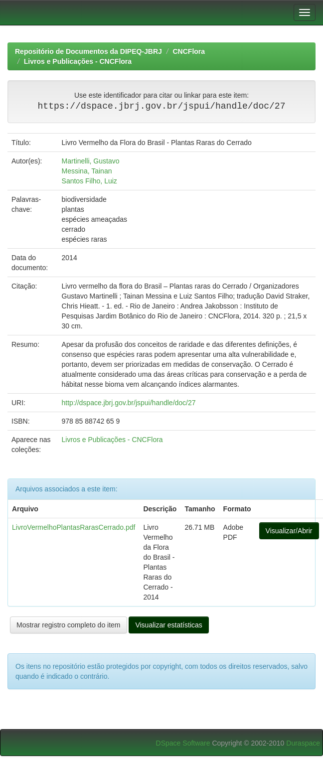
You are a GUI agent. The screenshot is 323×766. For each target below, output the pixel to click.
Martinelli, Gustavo (91, 161)
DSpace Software (183, 743)
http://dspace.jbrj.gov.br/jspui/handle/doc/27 (129, 403)
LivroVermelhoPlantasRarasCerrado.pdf (73, 527)
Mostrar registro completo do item (68, 625)
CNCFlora (189, 51)
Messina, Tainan (87, 171)
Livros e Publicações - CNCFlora (78, 61)
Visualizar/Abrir (289, 531)
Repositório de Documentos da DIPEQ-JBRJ (88, 51)
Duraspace (303, 743)
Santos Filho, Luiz (89, 181)
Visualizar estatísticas (168, 625)
